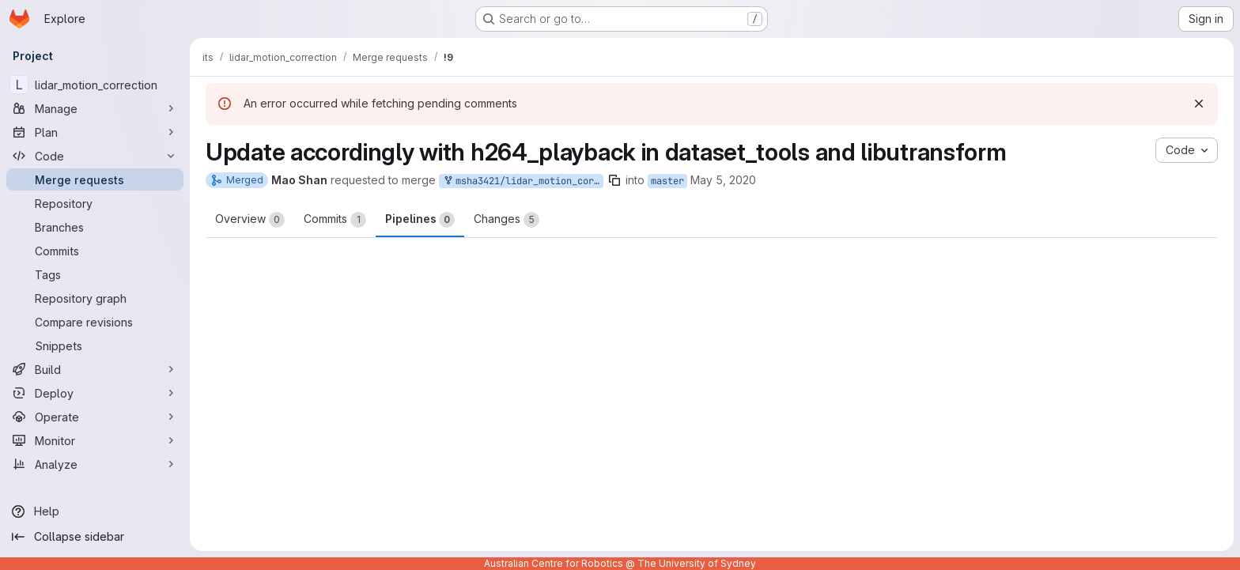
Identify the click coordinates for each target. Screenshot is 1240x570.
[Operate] (94, 417)
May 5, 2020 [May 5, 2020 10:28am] (723, 180)
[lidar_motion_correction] (94, 85)
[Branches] (94, 227)
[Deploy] (94, 393)
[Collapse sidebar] (94, 537)
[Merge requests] (94, 179)
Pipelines (420, 220)
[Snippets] (94, 345)
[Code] (94, 156)
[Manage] (94, 108)
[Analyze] (94, 464)
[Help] (94, 511)
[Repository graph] (94, 298)
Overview (250, 220)
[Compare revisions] (94, 322)
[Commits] (94, 251)
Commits (335, 220)
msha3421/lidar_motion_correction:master (522, 181)
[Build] (94, 369)
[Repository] (94, 203)
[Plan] (94, 132)
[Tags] (94, 274)
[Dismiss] (1198, 103)
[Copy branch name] (614, 180)
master (667, 181)
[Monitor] (94, 440)
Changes (506, 220)
